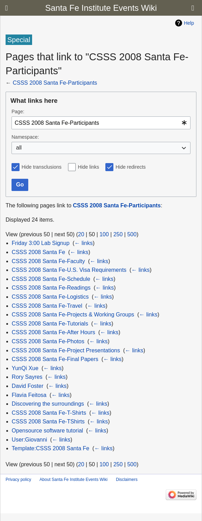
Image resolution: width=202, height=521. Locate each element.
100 (104, 234)
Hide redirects (130, 167)
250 (118, 234)
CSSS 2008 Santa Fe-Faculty (48, 261)
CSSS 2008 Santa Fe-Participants (55, 83)
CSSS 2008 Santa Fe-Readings (51, 288)
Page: (18, 111)
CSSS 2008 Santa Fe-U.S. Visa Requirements (69, 270)
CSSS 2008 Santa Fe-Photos (48, 341)
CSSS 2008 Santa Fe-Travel (47, 306)
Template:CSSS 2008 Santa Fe (50, 448)
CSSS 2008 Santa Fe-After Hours (53, 332)
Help (189, 23)
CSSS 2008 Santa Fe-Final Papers (55, 359)
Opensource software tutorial (47, 431)
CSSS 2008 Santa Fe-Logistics (50, 297)
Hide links (88, 167)
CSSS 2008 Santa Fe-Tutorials (50, 324)
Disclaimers (126, 479)
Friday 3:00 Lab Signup (40, 243)
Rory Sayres (27, 377)
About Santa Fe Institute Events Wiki (73, 479)
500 (132, 234)
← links (83, 243)
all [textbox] (19, 148)
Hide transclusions (41, 167)
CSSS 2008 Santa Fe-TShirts (48, 421)
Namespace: (25, 137)
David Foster (28, 386)
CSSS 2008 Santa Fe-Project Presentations (66, 350)
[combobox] (101, 122)
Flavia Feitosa (29, 395)
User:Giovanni (29, 440)
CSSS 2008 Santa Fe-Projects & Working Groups (73, 314)
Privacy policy (18, 479)
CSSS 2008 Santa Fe (38, 252)
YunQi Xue (25, 368)
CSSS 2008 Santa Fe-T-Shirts (49, 413)
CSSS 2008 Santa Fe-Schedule (51, 279)
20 (81, 234)
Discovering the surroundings (48, 404)
